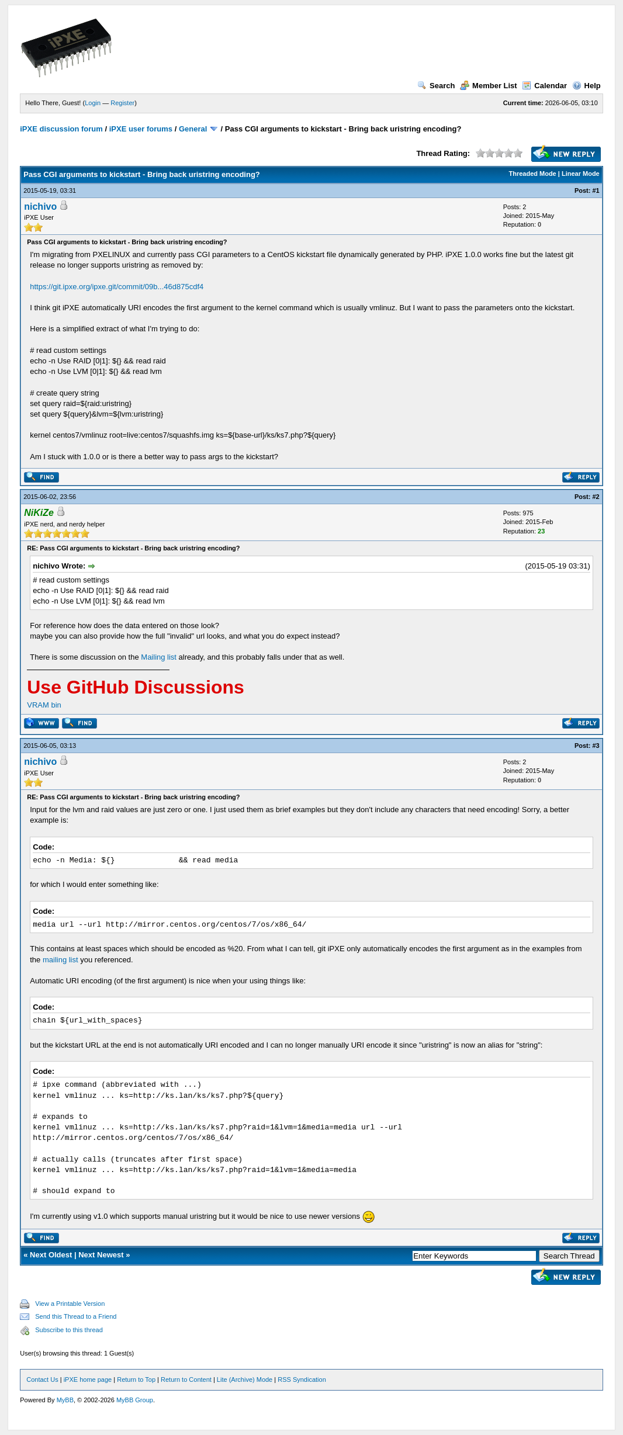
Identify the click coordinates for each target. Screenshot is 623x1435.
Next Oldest (51, 1254)
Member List (488, 85)
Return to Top (136, 1379)
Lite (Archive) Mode (244, 1379)
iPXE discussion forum (61, 128)
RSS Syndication (302, 1379)
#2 (596, 496)
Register (122, 102)
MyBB (65, 1399)
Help (586, 85)
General (193, 128)
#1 (596, 190)
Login (93, 102)
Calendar (544, 85)
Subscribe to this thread (69, 1329)
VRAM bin (44, 705)
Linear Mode (581, 173)
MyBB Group (134, 1399)
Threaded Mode (532, 173)
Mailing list (158, 657)
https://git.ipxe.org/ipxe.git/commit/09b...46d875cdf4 (116, 286)
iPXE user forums (140, 128)
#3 (596, 745)
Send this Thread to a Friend (75, 1316)
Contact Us (42, 1379)
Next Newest (100, 1254)
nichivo (40, 207)
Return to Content (186, 1379)
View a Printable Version (70, 1303)
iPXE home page (88, 1379)
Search (436, 85)
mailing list (60, 959)
